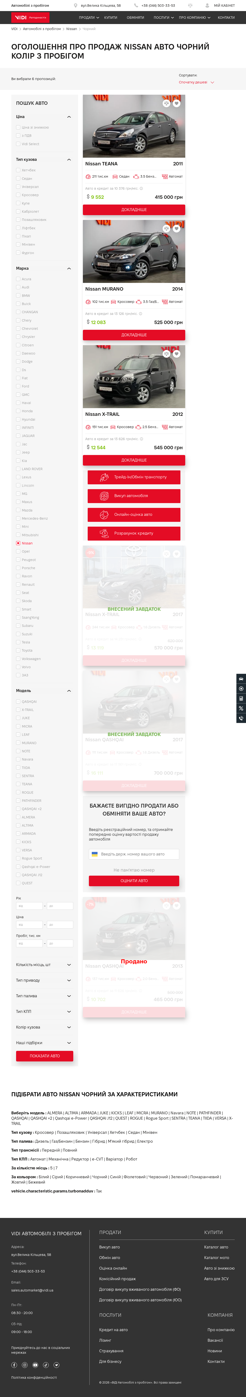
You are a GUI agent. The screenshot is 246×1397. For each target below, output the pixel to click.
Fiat (25, 378)
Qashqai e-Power (36, 867)
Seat (25, 593)
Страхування (111, 1351)
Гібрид (98, 1141)
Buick (26, 304)
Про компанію (192, 17)
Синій (115, 1177)
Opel (26, 551)
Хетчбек (29, 170)
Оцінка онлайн (113, 1268)
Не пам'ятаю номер (134, 870)
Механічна (58, 1159)
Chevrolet (30, 329)
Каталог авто (216, 1247)
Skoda (27, 601)
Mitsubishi (30, 535)
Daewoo (28, 353)
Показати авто (45, 1056)
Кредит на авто (113, 1330)
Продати (87, 17)
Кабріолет (30, 211)
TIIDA (26, 768)
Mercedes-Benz (35, 518)
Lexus (26, 477)
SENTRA (28, 776)
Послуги (161, 17)
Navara (27, 759)
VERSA (27, 850)
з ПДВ (26, 135)
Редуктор (80, 1159)
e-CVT (97, 1159)
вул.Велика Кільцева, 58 (31, 1255)
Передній (51, 1150)
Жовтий (18, 1182)
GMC (25, 395)
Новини (215, 1351)
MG (24, 494)
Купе (26, 203)
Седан (27, 179)
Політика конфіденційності (34, 1377)
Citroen (28, 345)
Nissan (27, 543)
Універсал (30, 187)
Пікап (26, 236)
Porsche (28, 568)
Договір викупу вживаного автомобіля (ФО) (140, 1289)
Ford (25, 386)
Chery (26, 320)
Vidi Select (30, 144)
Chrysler (28, 337)
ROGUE (27, 792)
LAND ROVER (32, 469)
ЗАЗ (25, 675)
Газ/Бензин (62, 1141)
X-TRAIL (28, 710)
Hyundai (28, 419)
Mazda (27, 510)
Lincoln (28, 485)
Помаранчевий (204, 1177)
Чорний (99, 1177)
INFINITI (28, 428)
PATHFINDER (31, 801)
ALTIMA (27, 825)
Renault (28, 584)
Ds (24, 370)
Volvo (26, 667)
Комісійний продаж (117, 1279)
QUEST (27, 883)
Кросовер (30, 195)
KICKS (26, 842)
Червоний (158, 1177)
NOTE (26, 751)
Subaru (27, 626)
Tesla (26, 642)
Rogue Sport (32, 858)
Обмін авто (109, 1258)
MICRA (27, 726)
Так (99, 1191)
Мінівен (28, 244)
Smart (26, 609)
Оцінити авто (134, 881)
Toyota (27, 650)
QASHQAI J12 (32, 875)
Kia (24, 461)
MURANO (29, 743)
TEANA (27, 784)
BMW (26, 296)
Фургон (28, 253)
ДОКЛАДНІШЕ (134, 210)
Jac (24, 444)
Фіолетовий (135, 1177)
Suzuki (27, 634)
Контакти (226, 17)
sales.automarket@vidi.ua (32, 1290)
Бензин (82, 1141)
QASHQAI (29, 702)
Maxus (27, 502)
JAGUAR (28, 436)
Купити (110, 17)
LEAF (26, 734)
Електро (145, 1141)
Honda (27, 411)
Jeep (26, 452)
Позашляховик (34, 220)
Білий (44, 1177)
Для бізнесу (110, 1362)
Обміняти (135, 17)
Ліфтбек (28, 228)
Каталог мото (216, 1258)
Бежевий (36, 1182)
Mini (25, 527)
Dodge (27, 361)
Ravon (27, 576)
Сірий (57, 1177)
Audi (25, 287)
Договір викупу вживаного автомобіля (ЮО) (140, 1300)
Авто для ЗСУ (216, 1279)
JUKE (26, 718)
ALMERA (28, 817)
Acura (26, 279)
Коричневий (77, 1177)
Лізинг (105, 1340)
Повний (70, 1150)
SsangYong (30, 617)
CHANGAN (30, 312)
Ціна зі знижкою (35, 127)
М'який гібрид (121, 1141)
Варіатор (114, 1159)
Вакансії (215, 1340)
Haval (26, 403)
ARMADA (29, 834)
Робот (131, 1159)
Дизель (42, 1141)
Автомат (38, 1159)
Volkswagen (31, 659)
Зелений (179, 1177)
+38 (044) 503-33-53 (28, 1271)
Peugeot (29, 560)
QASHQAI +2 (32, 809)
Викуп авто (109, 1247)
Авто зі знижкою (219, 1268)
